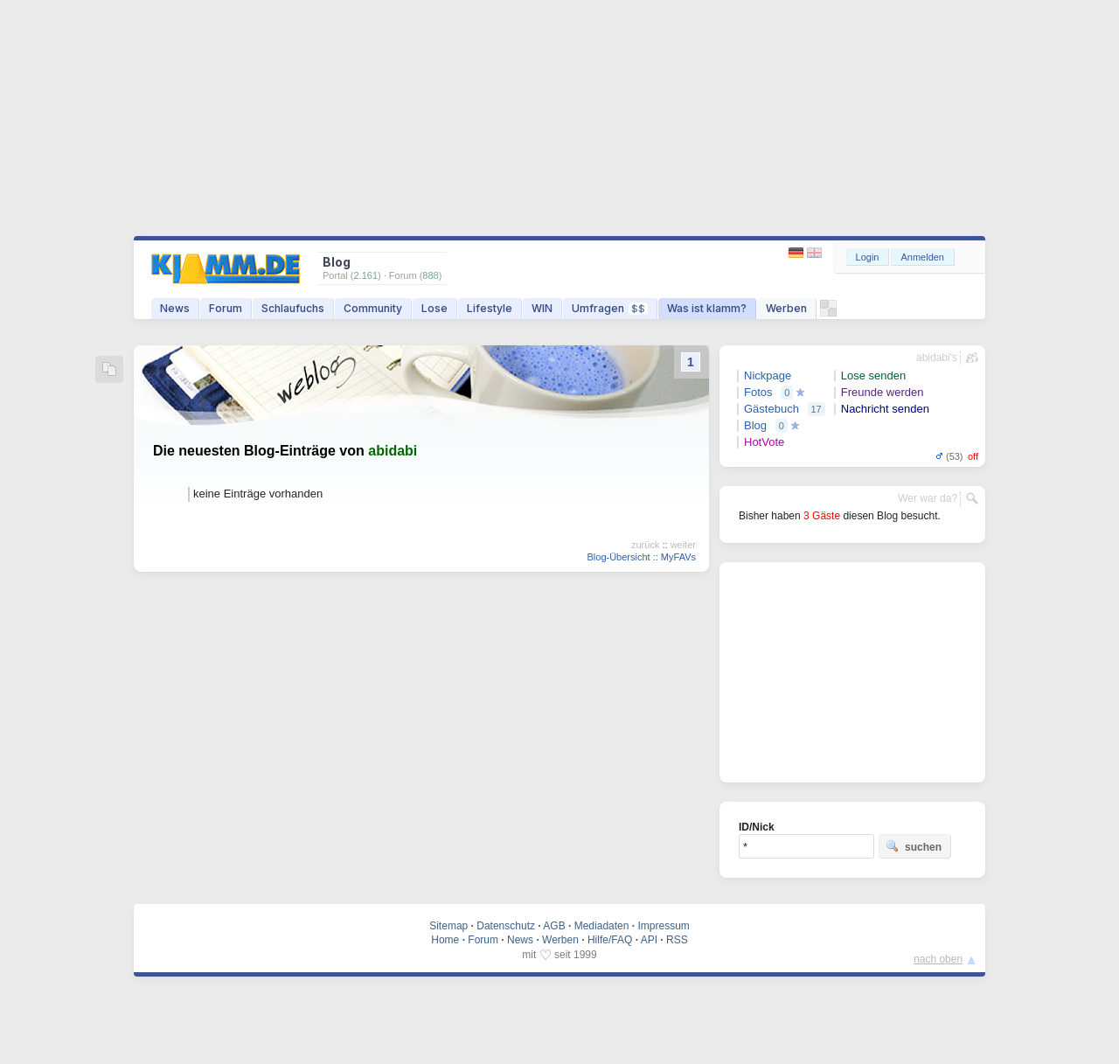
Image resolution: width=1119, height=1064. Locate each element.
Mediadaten (601, 926)
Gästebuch (771, 408)
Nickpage (767, 375)
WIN (542, 308)
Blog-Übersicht (618, 557)
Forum (225, 308)
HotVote (764, 442)
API (649, 940)
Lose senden (873, 375)
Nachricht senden (885, 408)
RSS (677, 940)
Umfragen (610, 308)
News (175, 308)
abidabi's (936, 357)
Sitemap (448, 926)
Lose (434, 308)
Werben (786, 308)
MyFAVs (678, 557)
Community (373, 308)
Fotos (758, 392)
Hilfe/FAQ (609, 940)
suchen (914, 846)
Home (445, 940)
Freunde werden (882, 392)
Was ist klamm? (707, 308)
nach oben (938, 959)
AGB (554, 926)
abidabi (392, 450)
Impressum (663, 926)
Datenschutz (505, 926)
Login (867, 257)
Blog (755, 425)
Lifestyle (489, 308)
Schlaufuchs (292, 308)
